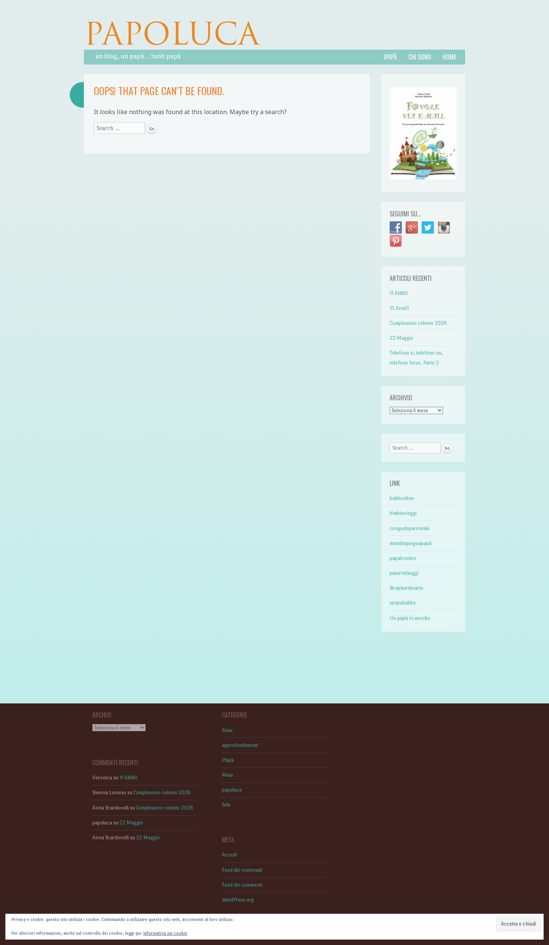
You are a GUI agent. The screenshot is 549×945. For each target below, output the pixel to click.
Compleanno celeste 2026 (418, 323)
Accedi (229, 855)
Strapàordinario (406, 588)
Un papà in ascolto (410, 618)
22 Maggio (401, 338)
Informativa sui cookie (165, 933)
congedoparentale (410, 528)
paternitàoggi (404, 573)
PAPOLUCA (171, 34)
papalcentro (403, 558)
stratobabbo (403, 603)
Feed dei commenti (242, 885)
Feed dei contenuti (242, 870)
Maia (227, 775)
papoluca (232, 790)
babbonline (402, 498)
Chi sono (419, 56)
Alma (227, 730)
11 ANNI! (399, 293)
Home (449, 56)
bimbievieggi (403, 513)
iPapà (390, 56)
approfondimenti (240, 745)
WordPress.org (238, 900)
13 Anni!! (399, 308)
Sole (226, 805)
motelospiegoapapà (411, 543)
